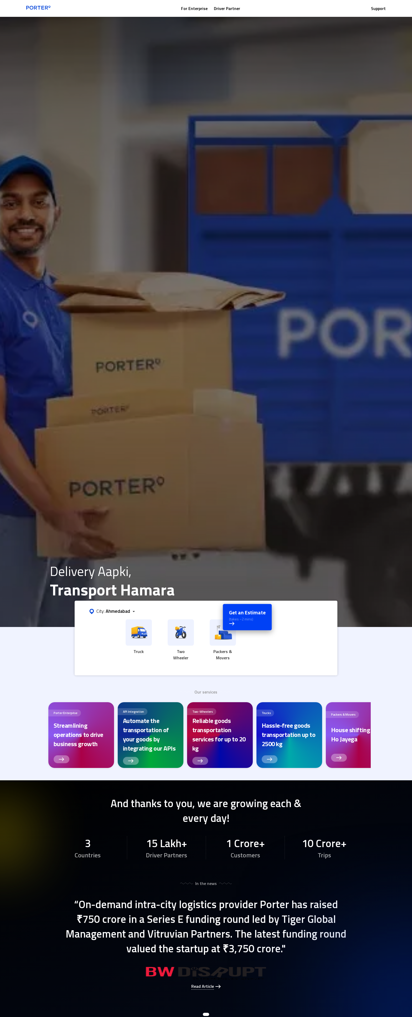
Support (378, 8)
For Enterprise (194, 8)
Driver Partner (227, 8)
